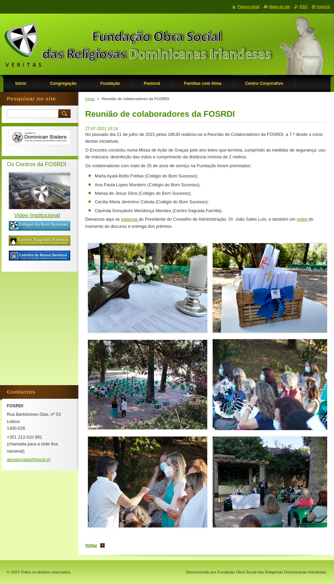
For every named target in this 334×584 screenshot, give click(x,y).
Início (90, 99)
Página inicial (248, 6)
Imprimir (323, 6)
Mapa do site (279, 6)
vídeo (302, 219)
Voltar (91, 545)
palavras (130, 219)
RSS (303, 6)
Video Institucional (37, 215)
